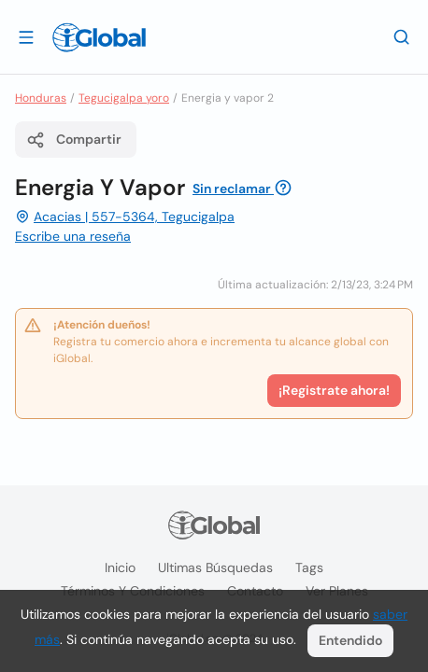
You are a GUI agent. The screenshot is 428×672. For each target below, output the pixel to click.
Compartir (73, 140)
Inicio (120, 567)
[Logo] (99, 37)
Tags (309, 567)
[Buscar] (402, 36)
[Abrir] (26, 36)
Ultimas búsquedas (215, 567)
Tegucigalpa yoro (123, 98)
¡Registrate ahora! (334, 390)
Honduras (40, 98)
